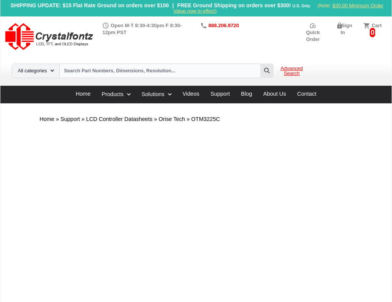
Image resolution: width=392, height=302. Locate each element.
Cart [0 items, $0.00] (377, 25)
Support (220, 94)
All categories (36, 70)
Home (83, 94)
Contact (306, 94)
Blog (246, 94)
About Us (274, 94)
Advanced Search (292, 71)
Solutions (157, 94)
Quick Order (313, 32)
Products (116, 94)
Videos (191, 94)
